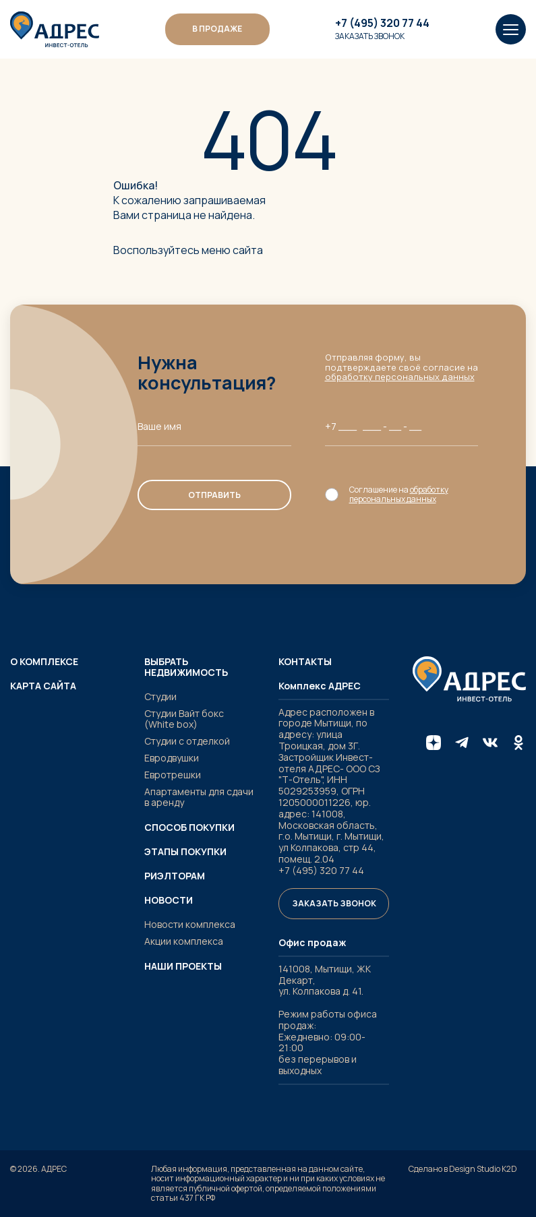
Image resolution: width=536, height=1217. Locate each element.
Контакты (305, 661)
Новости (168, 900)
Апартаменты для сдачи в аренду (199, 797)
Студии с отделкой (187, 741)
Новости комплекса (189, 924)
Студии (160, 696)
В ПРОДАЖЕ (217, 28)
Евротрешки (172, 774)
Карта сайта (43, 686)
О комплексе (44, 661)
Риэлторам (174, 876)
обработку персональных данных (400, 377)
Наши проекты (183, 966)
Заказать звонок (370, 36)
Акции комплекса (183, 941)
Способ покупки (189, 827)
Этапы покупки (185, 851)
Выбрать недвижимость (186, 667)
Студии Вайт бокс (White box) (184, 719)
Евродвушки (171, 757)
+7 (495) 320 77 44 (382, 23)
